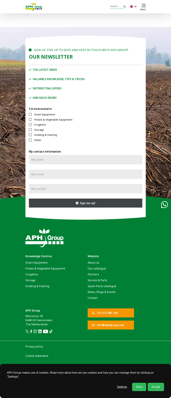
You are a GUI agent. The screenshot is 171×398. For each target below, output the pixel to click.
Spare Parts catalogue (102, 286)
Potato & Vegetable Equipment (53, 119)
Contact (93, 298)
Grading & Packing (45, 134)
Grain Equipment (44, 114)
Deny (139, 386)
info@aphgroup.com (108, 325)
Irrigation (40, 124)
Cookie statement (36, 356)
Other (37, 140)
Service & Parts (97, 280)
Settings (122, 386)
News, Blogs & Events (102, 292)
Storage (39, 129)
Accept (156, 386)
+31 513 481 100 (105, 313)
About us (93, 262)
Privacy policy (34, 346)
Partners (93, 274)
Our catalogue (97, 268)
